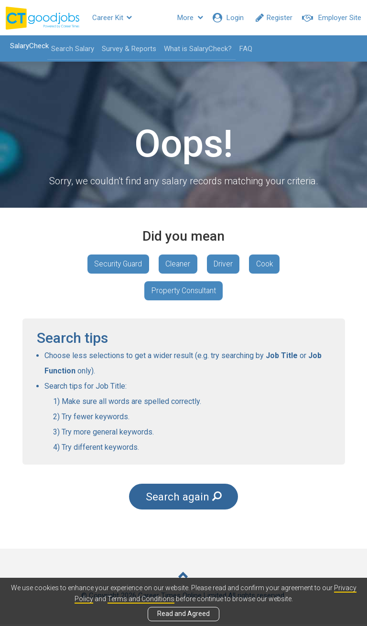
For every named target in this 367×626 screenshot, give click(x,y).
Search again (184, 499)
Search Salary (69, 48)
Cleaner (177, 264)
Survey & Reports (126, 48)
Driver (224, 264)
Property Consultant (184, 292)
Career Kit (112, 17)
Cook (268, 264)
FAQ (243, 48)
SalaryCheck (26, 46)
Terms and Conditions (141, 599)
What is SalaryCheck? (195, 48)
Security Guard (115, 264)
